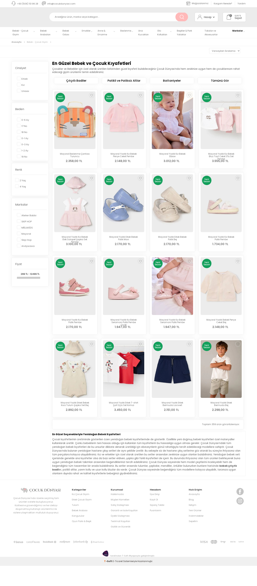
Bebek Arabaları (45, 32)
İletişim (192, 525)
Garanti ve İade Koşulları (124, 530)
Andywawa (26, 246)
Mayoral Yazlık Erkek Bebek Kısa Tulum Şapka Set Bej (75, 419)
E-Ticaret (118, 581)
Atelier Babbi (26, 215)
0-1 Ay (22, 138)
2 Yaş (20, 180)
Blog (191, 519)
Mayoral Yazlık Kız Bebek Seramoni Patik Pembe (172, 331)
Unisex (23, 91)
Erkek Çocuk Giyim (82, 519)
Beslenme (125, 30)
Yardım (242, 3)
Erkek (22, 79)
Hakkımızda (117, 514)
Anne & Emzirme (102, 32)
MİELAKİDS (25, 227)
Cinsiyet (20, 68)
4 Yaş (20, 186)
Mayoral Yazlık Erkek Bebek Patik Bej (172, 243)
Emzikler (86, 30)
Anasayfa (194, 514)
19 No (22, 156)
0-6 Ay (23, 120)
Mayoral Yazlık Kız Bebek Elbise (172, 155)
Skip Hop (24, 240)
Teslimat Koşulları (120, 541)
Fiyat (18, 264)
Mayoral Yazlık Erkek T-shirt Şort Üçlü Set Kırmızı (123, 419)
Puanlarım (155, 530)
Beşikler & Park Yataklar (184, 32)
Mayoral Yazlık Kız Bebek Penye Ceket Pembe (124, 155)
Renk (18, 170)
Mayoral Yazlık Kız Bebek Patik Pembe (221, 243)
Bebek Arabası (80, 530)
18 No (22, 132)
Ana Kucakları (143, 32)
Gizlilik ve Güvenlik (120, 546)
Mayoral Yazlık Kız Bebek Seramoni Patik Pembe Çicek (124, 332)
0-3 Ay (23, 144)
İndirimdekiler (196, 536)
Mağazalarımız (197, 3)
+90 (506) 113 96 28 (25, 3)
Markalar (237, 30)
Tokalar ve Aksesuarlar (211, 32)
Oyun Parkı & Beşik (81, 541)
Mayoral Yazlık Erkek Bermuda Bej (221, 419)
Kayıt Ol (154, 519)
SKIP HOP (24, 221)
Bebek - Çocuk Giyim (20, 32)
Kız (21, 85)
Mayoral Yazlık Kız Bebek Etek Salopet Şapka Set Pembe (75, 244)
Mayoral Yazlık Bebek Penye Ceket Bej (221, 331)
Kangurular (78, 536)
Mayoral (24, 234)
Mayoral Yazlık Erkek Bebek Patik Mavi (123, 243)
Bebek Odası (65, 32)
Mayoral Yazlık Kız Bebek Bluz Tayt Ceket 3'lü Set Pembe (221, 156)
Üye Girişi (155, 514)
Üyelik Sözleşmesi (120, 536)
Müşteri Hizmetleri (120, 519)
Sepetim (193, 541)
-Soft (108, 581)
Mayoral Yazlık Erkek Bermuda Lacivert (172, 419)
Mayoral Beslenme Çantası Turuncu (75, 155)
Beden (19, 109)
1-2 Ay (22, 150)
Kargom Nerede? (223, 3)
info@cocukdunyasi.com (58, 3)
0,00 (237, 15)
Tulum (75, 525)
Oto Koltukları (162, 32)
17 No (22, 126)
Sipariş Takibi (157, 525)
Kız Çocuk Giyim (80, 514)
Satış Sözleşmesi (120, 525)
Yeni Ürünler (195, 530)
